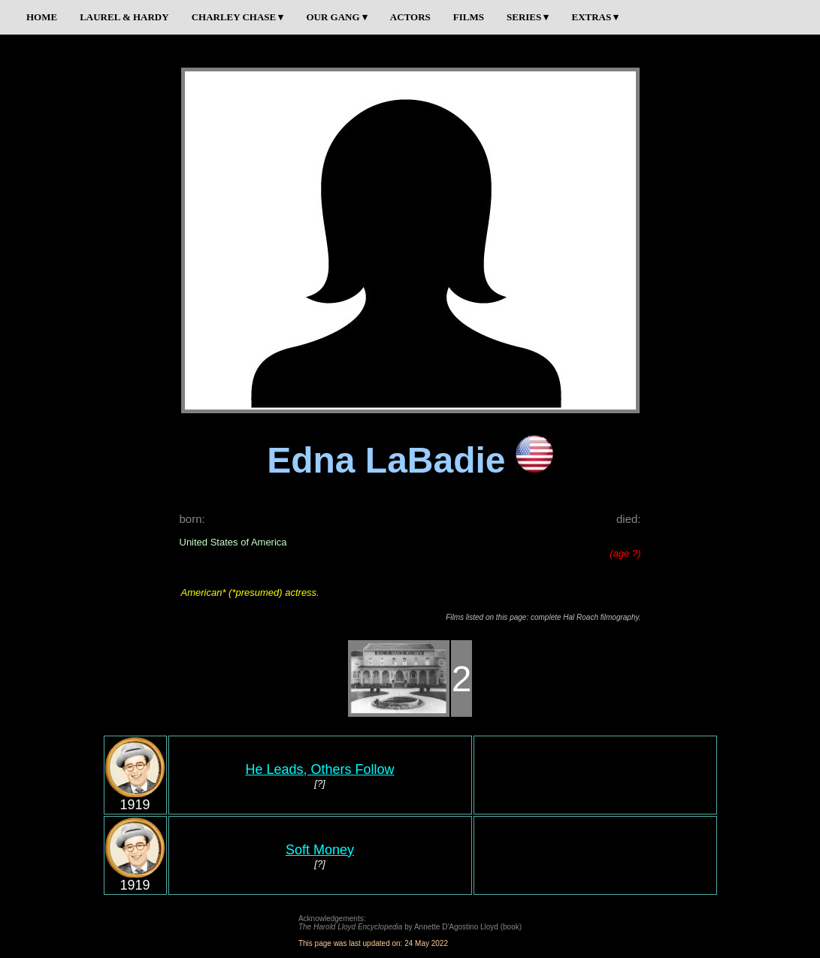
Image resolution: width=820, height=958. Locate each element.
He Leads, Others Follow (319, 769)
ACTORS (410, 17)
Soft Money (320, 849)
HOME (41, 17)
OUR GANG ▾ (336, 17)
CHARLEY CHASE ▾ (238, 17)
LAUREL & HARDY (124, 17)
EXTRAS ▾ (595, 17)
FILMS (468, 17)
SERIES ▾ (528, 17)
